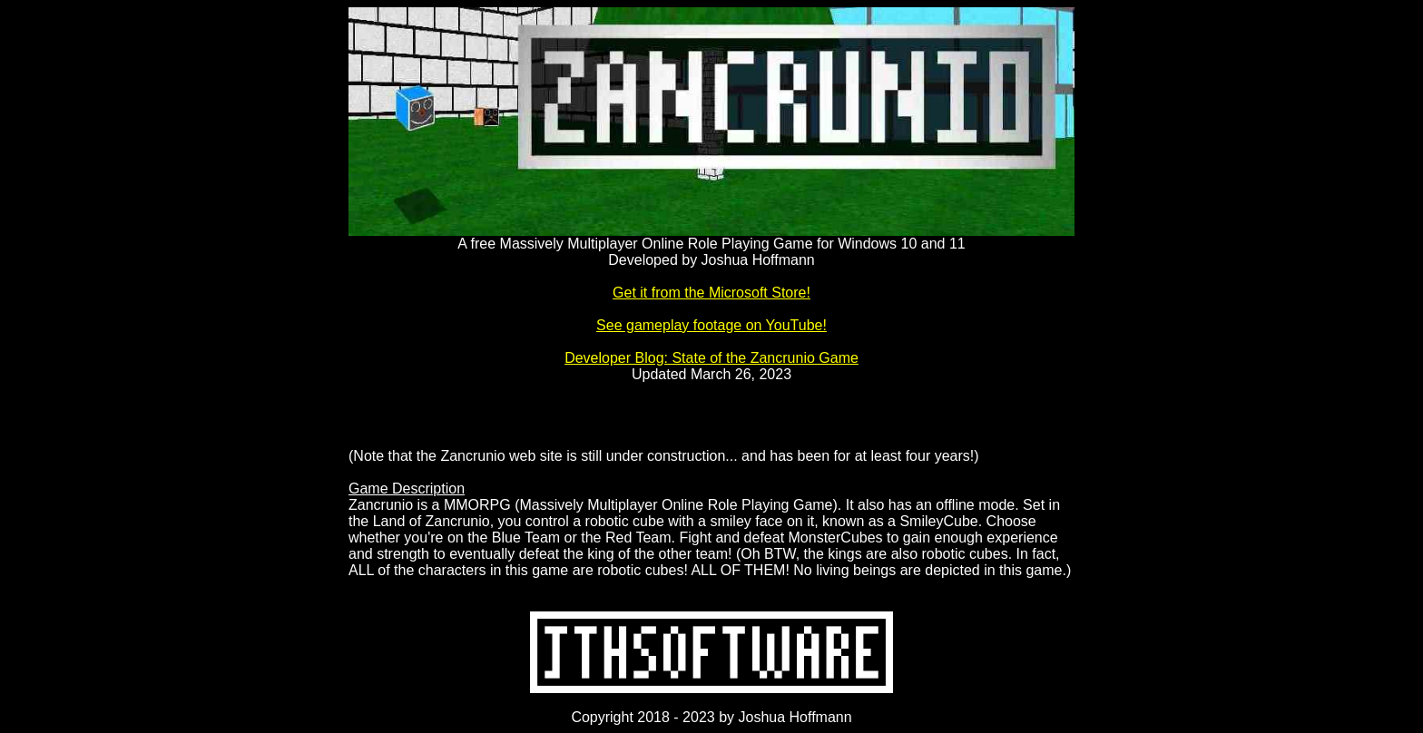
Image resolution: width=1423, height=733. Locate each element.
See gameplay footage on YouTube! (711, 325)
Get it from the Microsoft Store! (711, 292)
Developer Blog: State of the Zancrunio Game (711, 358)
